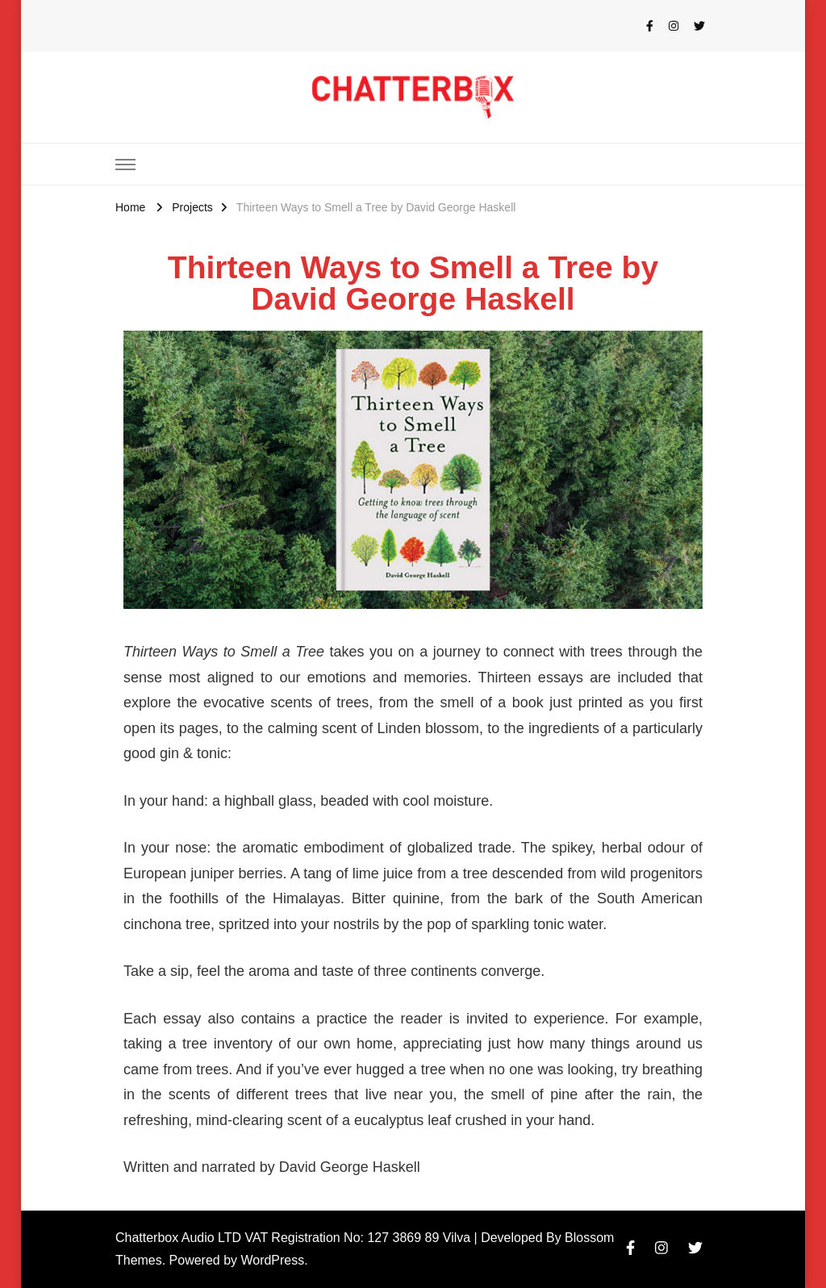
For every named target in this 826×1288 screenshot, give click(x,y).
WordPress (272, 1260)
